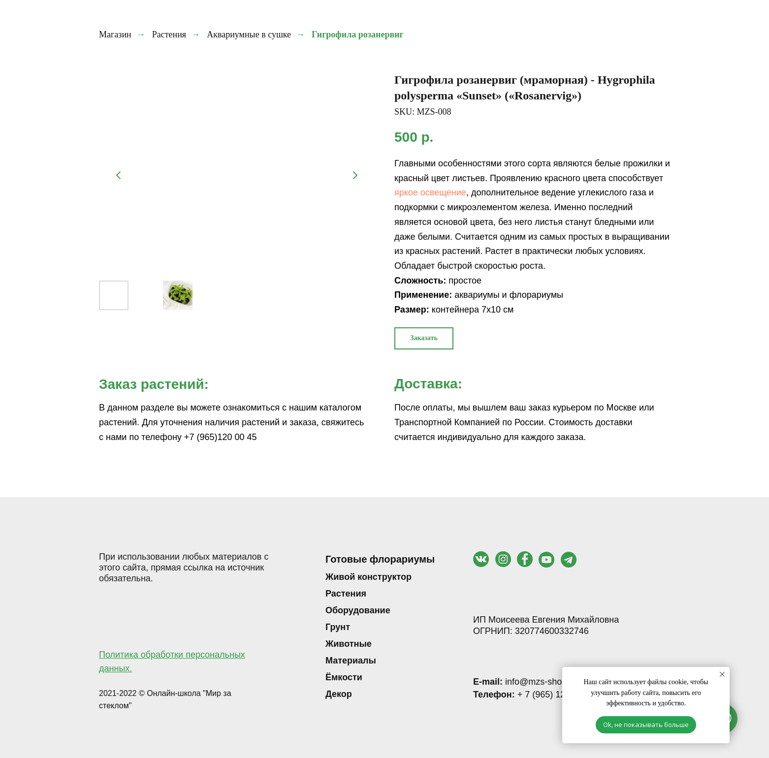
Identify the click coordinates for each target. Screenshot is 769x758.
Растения (169, 34)
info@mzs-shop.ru (525, 682)
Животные (348, 644)
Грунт (337, 627)
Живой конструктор (368, 577)
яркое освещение (430, 192)
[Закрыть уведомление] (722, 674)
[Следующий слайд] (355, 175)
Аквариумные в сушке (249, 34)
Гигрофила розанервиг (358, 34)
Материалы (350, 660)
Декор (338, 694)
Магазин (115, 34)
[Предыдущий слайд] (118, 175)
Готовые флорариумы (380, 559)
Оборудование (357, 610)
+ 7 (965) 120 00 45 (534, 694)
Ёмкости (343, 677)
